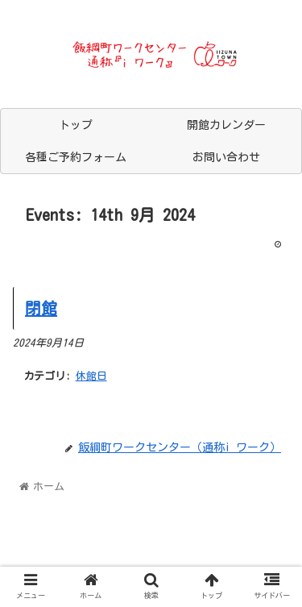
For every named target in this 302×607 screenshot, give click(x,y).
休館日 (91, 376)
